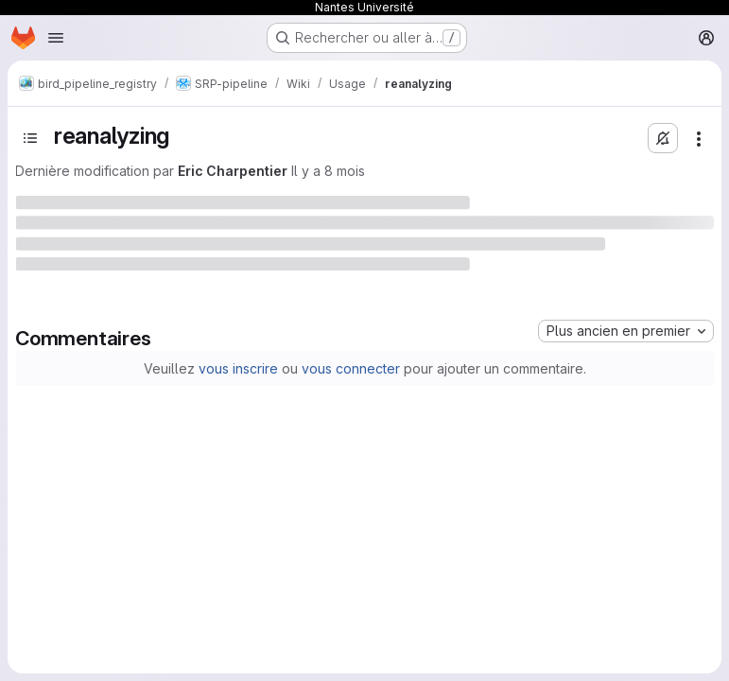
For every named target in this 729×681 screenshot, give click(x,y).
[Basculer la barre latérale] (30, 138)
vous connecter (351, 368)
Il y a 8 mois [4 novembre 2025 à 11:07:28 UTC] (328, 171)
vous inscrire (238, 368)
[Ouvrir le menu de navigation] (56, 38)
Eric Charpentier (232, 171)
